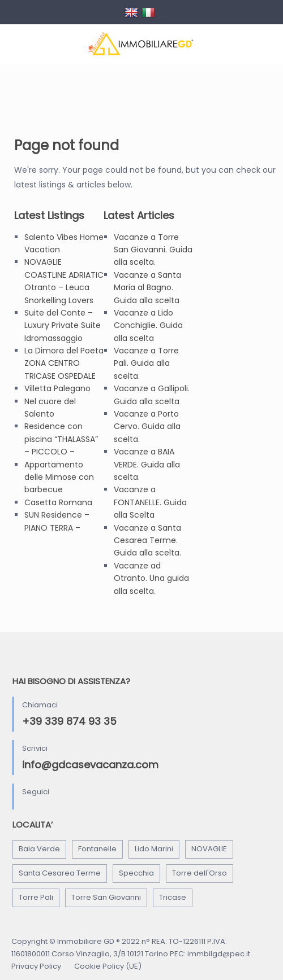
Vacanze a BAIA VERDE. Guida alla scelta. (147, 464)
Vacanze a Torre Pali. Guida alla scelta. (146, 363)
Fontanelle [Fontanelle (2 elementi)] (97, 848)
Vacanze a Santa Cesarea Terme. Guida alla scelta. (147, 540)
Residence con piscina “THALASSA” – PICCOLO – (61, 439)
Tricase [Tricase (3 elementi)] (172, 897)
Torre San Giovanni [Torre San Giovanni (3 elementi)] (106, 897)
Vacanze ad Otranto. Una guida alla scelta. (151, 578)
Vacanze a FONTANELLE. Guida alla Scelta (150, 502)
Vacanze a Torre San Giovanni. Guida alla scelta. (153, 249)
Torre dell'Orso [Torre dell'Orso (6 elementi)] (199, 873)
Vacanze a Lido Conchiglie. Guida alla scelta (148, 325)
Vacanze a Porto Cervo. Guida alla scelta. (147, 426)
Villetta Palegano (57, 388)
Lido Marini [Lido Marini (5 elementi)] (154, 848)
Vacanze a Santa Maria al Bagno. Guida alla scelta (147, 287)
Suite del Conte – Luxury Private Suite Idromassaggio (62, 325)
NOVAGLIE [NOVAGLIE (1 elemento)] (209, 848)
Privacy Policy (36, 966)
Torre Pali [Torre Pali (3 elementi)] (36, 897)
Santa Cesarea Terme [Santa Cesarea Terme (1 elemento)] (60, 873)
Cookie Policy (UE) (108, 966)
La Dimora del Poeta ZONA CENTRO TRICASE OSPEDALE (64, 363)
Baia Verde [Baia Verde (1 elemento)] (39, 848)
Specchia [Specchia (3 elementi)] (136, 873)
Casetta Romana (58, 502)
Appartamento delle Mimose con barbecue (59, 477)
